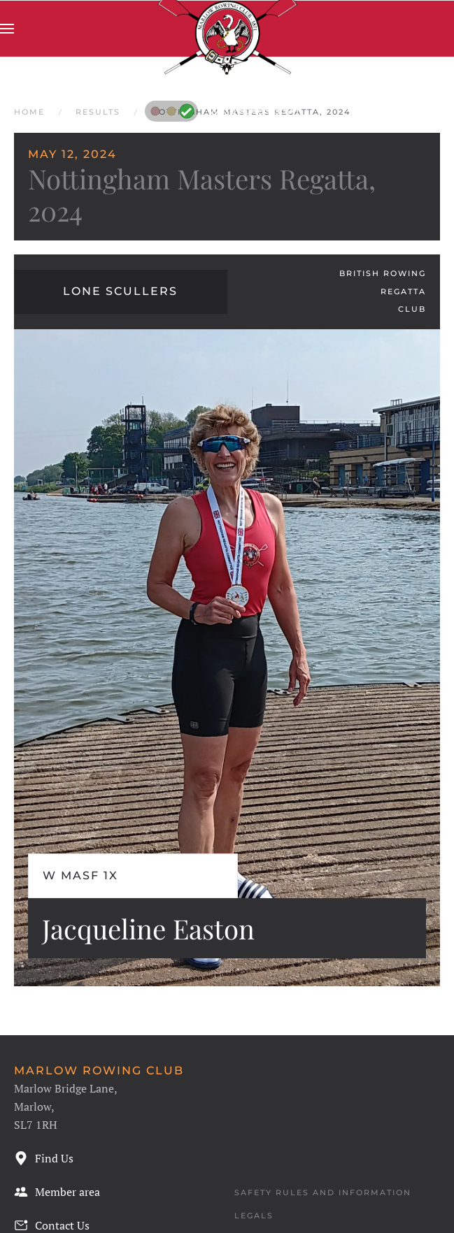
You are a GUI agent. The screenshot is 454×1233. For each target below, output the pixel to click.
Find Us (43, 1158)
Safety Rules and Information (322, 1192)
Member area (57, 1191)
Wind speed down (224, 110)
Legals (254, 1215)
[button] (7, 28)
